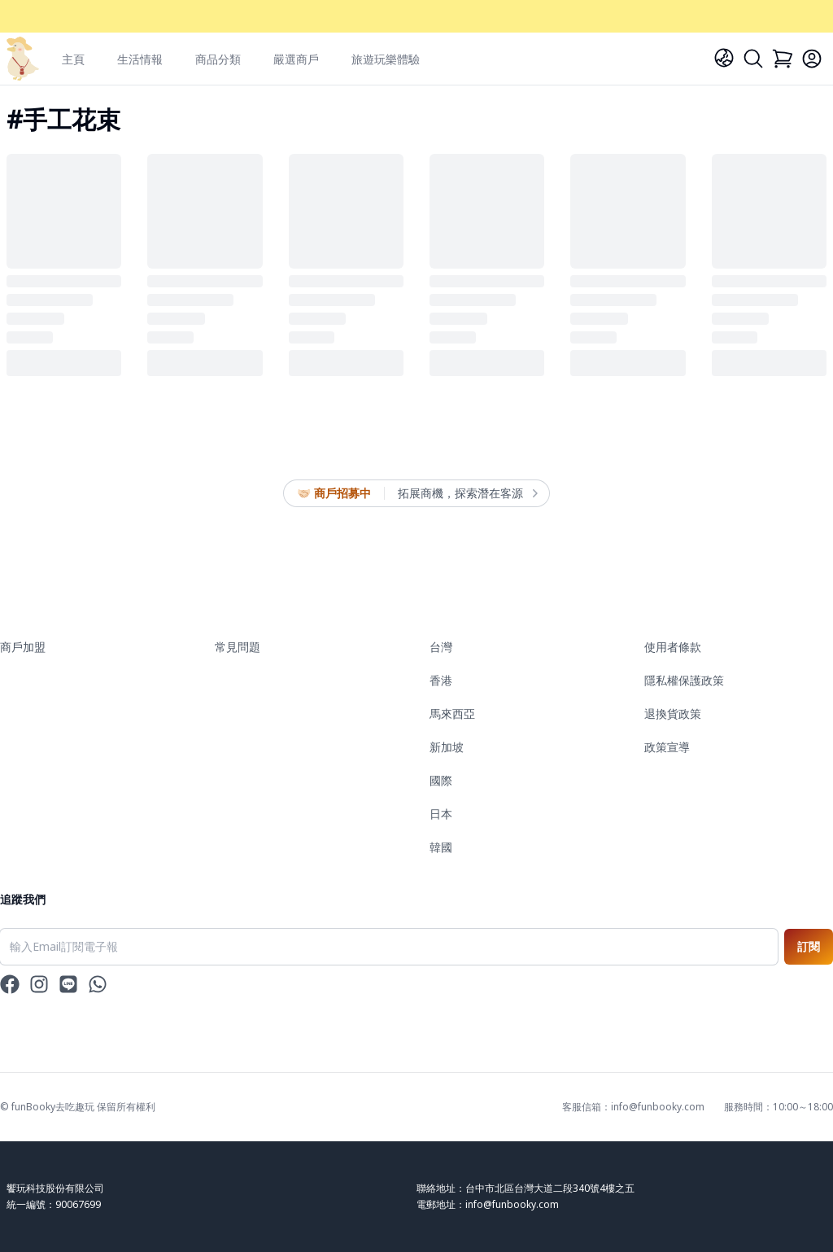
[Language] (724, 57)
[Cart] (782, 58)
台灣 (441, 646)
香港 (441, 680)
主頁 (73, 59)
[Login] (811, 58)
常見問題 (237, 646)
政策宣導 (667, 747)
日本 (441, 813)
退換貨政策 (672, 713)
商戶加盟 (23, 646)
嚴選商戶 (296, 59)
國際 (441, 780)
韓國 (441, 847)
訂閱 (808, 946)
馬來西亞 (452, 713)
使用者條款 (672, 646)
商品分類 (218, 59)
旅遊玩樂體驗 (385, 59)
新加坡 (447, 747)
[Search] (753, 58)
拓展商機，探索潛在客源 (467, 493)
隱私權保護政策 (684, 680)
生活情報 (140, 59)
